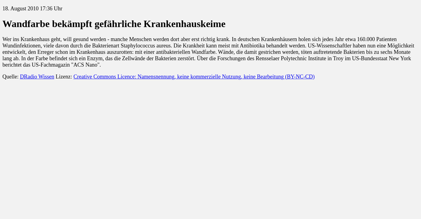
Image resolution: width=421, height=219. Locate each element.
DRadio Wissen (37, 77)
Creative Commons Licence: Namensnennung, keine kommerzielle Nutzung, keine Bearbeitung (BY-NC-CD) (194, 77)
